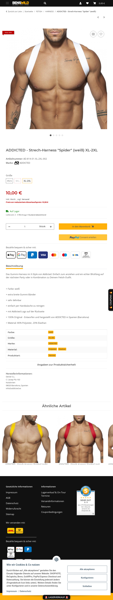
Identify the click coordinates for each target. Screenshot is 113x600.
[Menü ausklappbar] (7, 2)
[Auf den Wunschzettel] (101, 34)
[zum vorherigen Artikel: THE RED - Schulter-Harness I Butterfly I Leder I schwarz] (98, 17)
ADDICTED (53, 343)
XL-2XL (51, 338)
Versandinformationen (52, 501)
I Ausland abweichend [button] (36, 215)
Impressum (12, 591)
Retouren (45, 506)
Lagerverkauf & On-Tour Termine (53, 494)
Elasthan (62, 349)
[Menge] (24, 226)
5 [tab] (62, 135)
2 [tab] (53, 135)
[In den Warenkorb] (8, 27)
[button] (58, 3)
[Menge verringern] (9, 226)
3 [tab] (56, 135)
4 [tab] (59, 135)
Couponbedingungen (51, 511)
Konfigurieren (86, 576)
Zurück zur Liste (15, 11)
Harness (52, 355)
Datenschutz (26, 591)
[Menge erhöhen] (51, 226)
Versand (25, 199)
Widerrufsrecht (13, 508)
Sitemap (10, 514)
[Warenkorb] (99, 3)
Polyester (52, 349)
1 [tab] (50, 135)
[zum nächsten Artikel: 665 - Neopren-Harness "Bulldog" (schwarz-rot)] (104, 17)
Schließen (86, 584)
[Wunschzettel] (87, 3)
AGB (8, 497)
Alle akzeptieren (86, 568)
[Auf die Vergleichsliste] (93, 34)
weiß (51, 332)
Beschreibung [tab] (14, 266)
